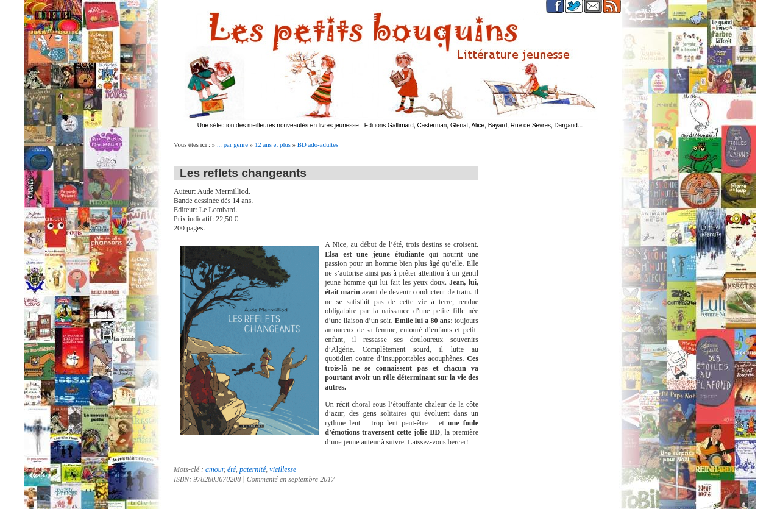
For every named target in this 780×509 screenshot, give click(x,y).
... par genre (232, 144)
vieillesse (282, 469)
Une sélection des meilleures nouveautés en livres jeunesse (278, 125)
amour (214, 469)
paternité (252, 469)
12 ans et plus (273, 144)
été (231, 469)
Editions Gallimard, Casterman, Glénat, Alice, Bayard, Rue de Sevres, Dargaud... (473, 125)
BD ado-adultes (317, 144)
